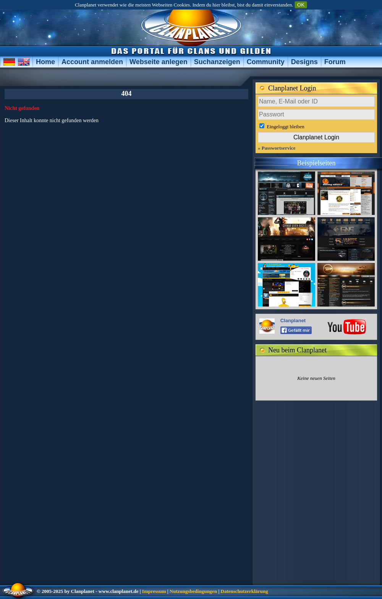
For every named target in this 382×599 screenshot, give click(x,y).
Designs (304, 62)
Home (45, 62)
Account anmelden (92, 62)
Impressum (154, 591)
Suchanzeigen (217, 62)
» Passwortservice (277, 148)
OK (300, 5)
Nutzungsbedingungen (193, 591)
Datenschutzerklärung (244, 591)
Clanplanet (293, 320)
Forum (335, 62)
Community (266, 62)
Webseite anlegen (158, 62)
